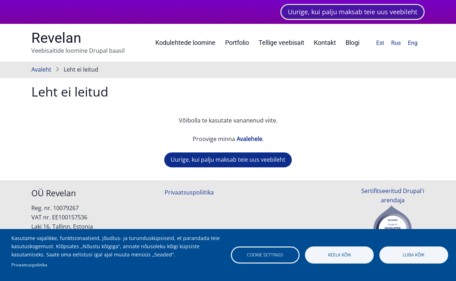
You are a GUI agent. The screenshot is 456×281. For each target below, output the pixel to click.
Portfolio (237, 42)
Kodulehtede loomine (185, 42)
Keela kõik (339, 255)
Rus (396, 43)
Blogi (352, 42)
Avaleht (41, 69)
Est (380, 43)
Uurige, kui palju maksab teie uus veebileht (352, 11)
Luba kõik (413, 255)
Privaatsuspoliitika (189, 192)
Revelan (56, 38)
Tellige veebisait (281, 42)
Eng (413, 43)
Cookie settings (265, 255)
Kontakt (325, 42)
